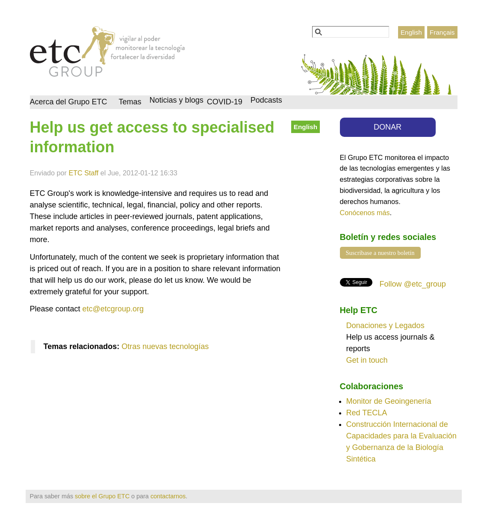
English (411, 32)
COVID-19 (224, 102)
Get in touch (367, 360)
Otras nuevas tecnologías (165, 346)
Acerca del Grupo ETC (68, 102)
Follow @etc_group (413, 284)
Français (442, 32)
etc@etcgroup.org (113, 309)
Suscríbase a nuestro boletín (380, 252)
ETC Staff (83, 173)
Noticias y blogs (177, 100)
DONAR (387, 127)
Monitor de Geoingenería (388, 401)
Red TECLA (366, 412)
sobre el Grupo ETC (102, 496)
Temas (130, 102)
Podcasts (266, 100)
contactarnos (168, 496)
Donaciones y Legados (385, 325)
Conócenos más (365, 212)
